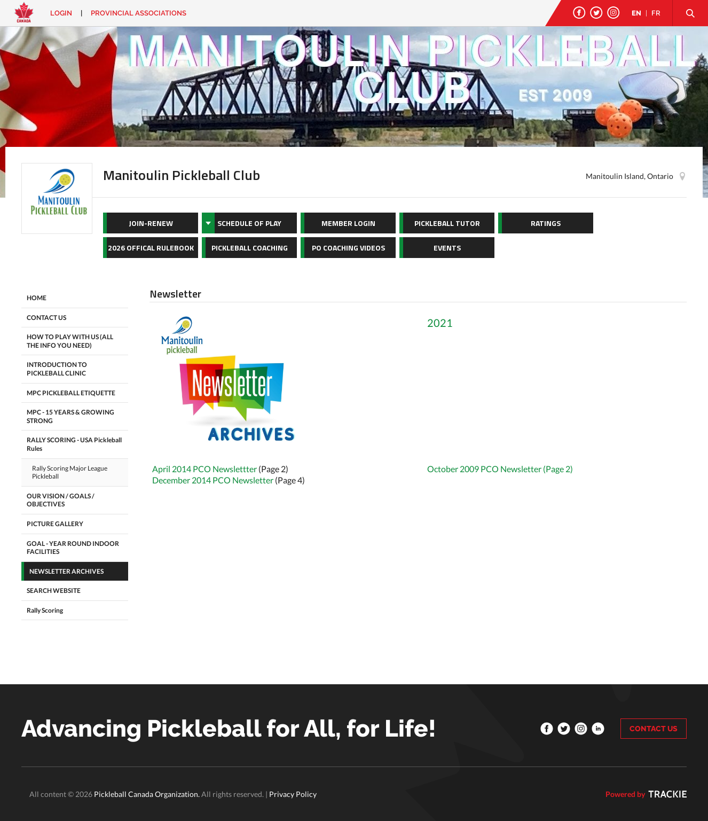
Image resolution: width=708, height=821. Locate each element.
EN (636, 13)
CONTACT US (654, 728)
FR (655, 13)
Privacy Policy (293, 794)
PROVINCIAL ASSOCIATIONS (138, 13)
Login (61, 13)
